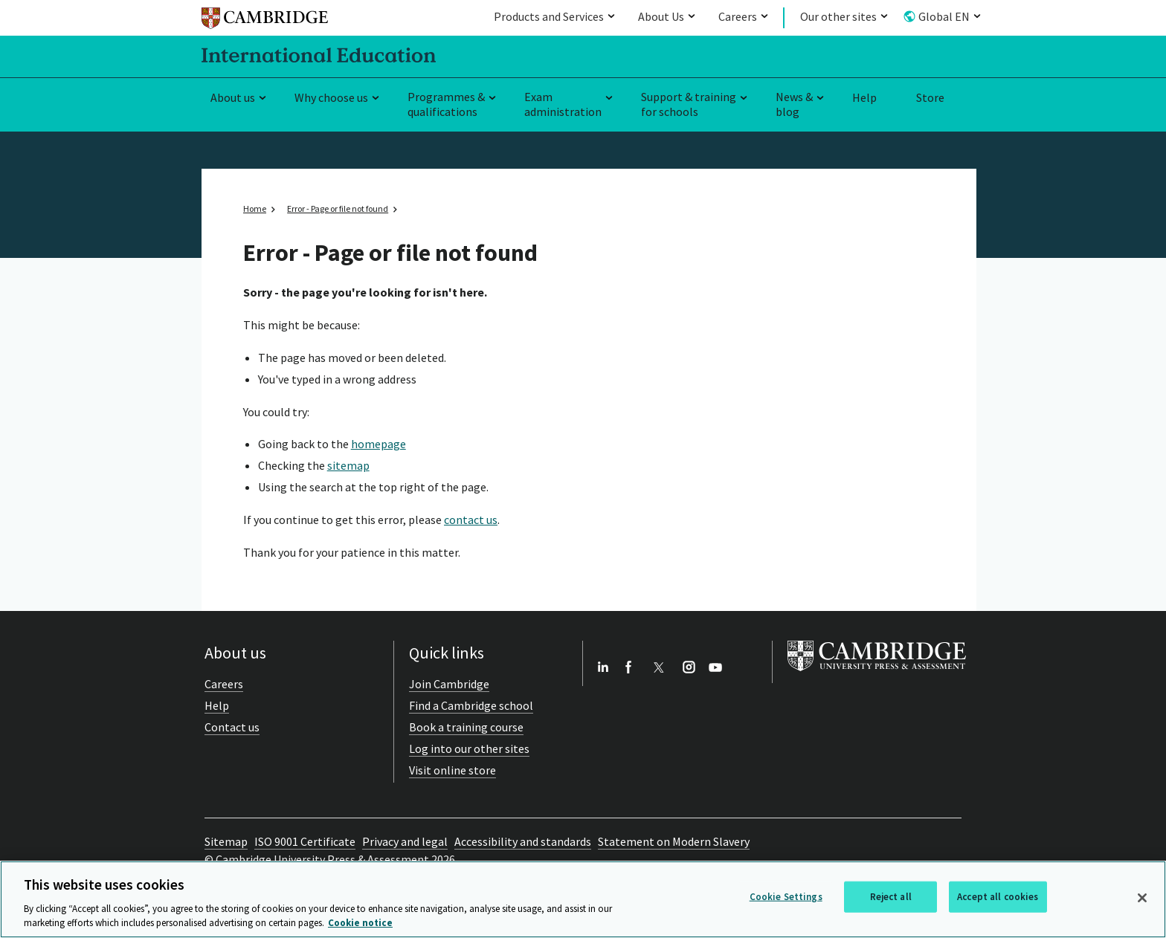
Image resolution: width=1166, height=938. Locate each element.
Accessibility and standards (522, 841)
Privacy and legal (405, 841)
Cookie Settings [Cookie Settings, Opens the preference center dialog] (786, 896)
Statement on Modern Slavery (674, 841)
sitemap (348, 465)
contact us (470, 519)
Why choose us (331, 97)
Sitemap (226, 841)
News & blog (794, 104)
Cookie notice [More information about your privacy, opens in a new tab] (360, 922)
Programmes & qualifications (446, 104)
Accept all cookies (997, 896)
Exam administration (563, 104)
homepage (378, 443)
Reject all (891, 896)
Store (930, 97)
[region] (583, 899)
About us (232, 97)
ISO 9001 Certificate (304, 841)
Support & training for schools (688, 104)
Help (864, 97)
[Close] (1142, 898)
